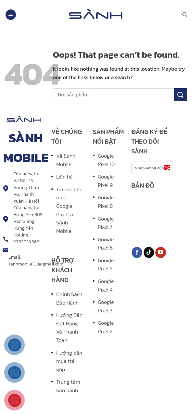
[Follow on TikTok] (149, 252)
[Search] (184, 14)
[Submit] (180, 94)
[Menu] (11, 14)
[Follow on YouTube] (160, 252)
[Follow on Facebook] (137, 252)
